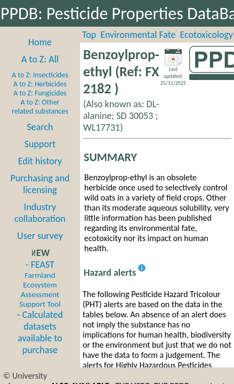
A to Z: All (40, 59)
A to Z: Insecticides (40, 74)
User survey (40, 236)
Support (40, 144)
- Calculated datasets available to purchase (40, 332)
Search (40, 127)
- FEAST (39, 284)
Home (40, 42)
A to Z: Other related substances (40, 107)
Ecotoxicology (206, 35)
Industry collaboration (40, 213)
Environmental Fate (137, 35)
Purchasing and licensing (39, 184)
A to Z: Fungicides (40, 93)
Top (89, 35)
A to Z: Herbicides (40, 84)
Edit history (40, 161)
